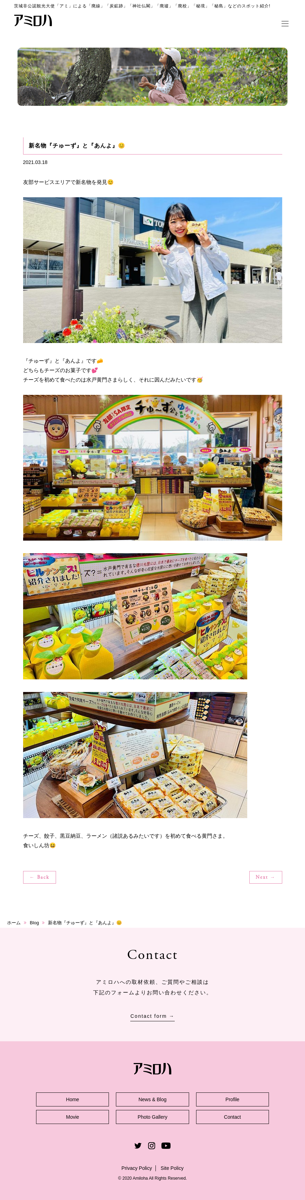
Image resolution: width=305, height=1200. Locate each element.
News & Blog (152, 1099)
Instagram (151, 1145)
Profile (233, 1099)
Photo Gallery (152, 1117)
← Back (39, 877)
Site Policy (172, 1168)
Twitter (137, 1145)
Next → (266, 877)
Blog (34, 922)
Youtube (166, 1145)
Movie (72, 1117)
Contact (232, 1117)
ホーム (14, 922)
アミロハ (33, 20)
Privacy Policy (137, 1168)
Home (72, 1099)
